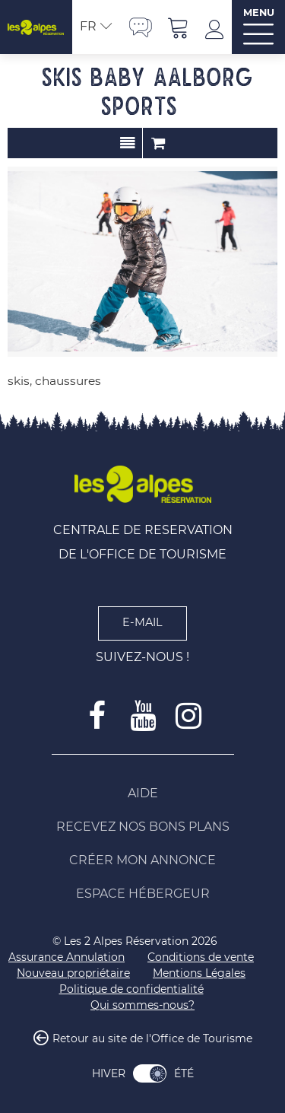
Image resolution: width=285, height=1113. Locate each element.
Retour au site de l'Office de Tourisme (152, 1038)
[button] (179, 27)
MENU (258, 12)
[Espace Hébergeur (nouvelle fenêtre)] (143, 894)
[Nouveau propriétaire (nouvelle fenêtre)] (73, 973)
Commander (158, 143)
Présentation (127, 143)
